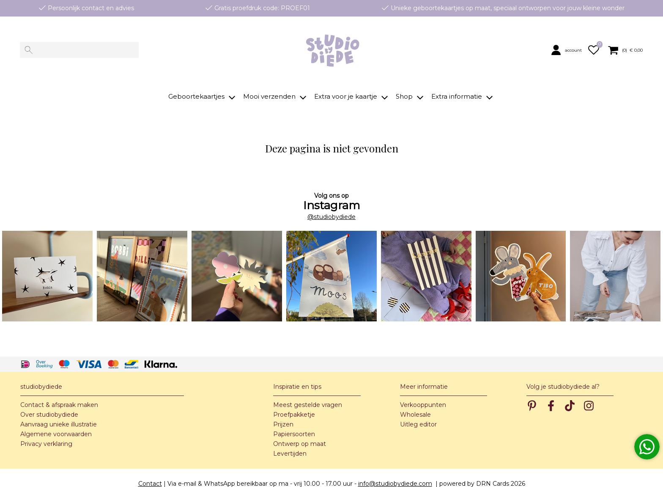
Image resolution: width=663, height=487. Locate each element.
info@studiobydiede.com (395, 472)
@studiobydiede (331, 205)
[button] (568, 50)
